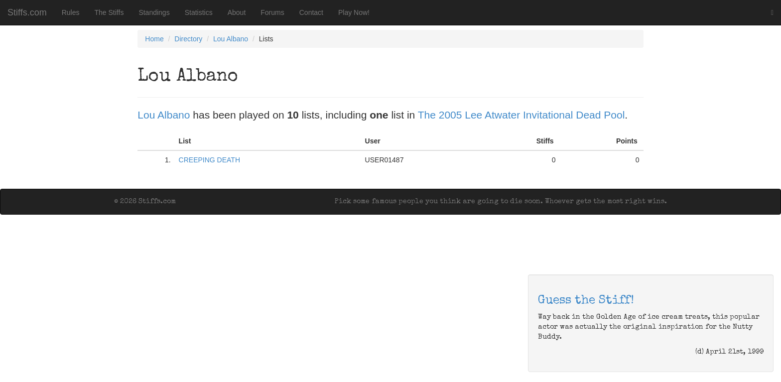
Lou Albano (230, 39)
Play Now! (354, 12)
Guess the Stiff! (586, 301)
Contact (311, 12)
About (237, 12)
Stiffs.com (27, 12)
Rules (71, 12)
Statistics (199, 12)
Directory (188, 39)
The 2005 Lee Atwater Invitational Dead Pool (521, 115)
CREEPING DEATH (209, 160)
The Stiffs (109, 12)
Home (154, 39)
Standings (153, 12)
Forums (272, 12)
